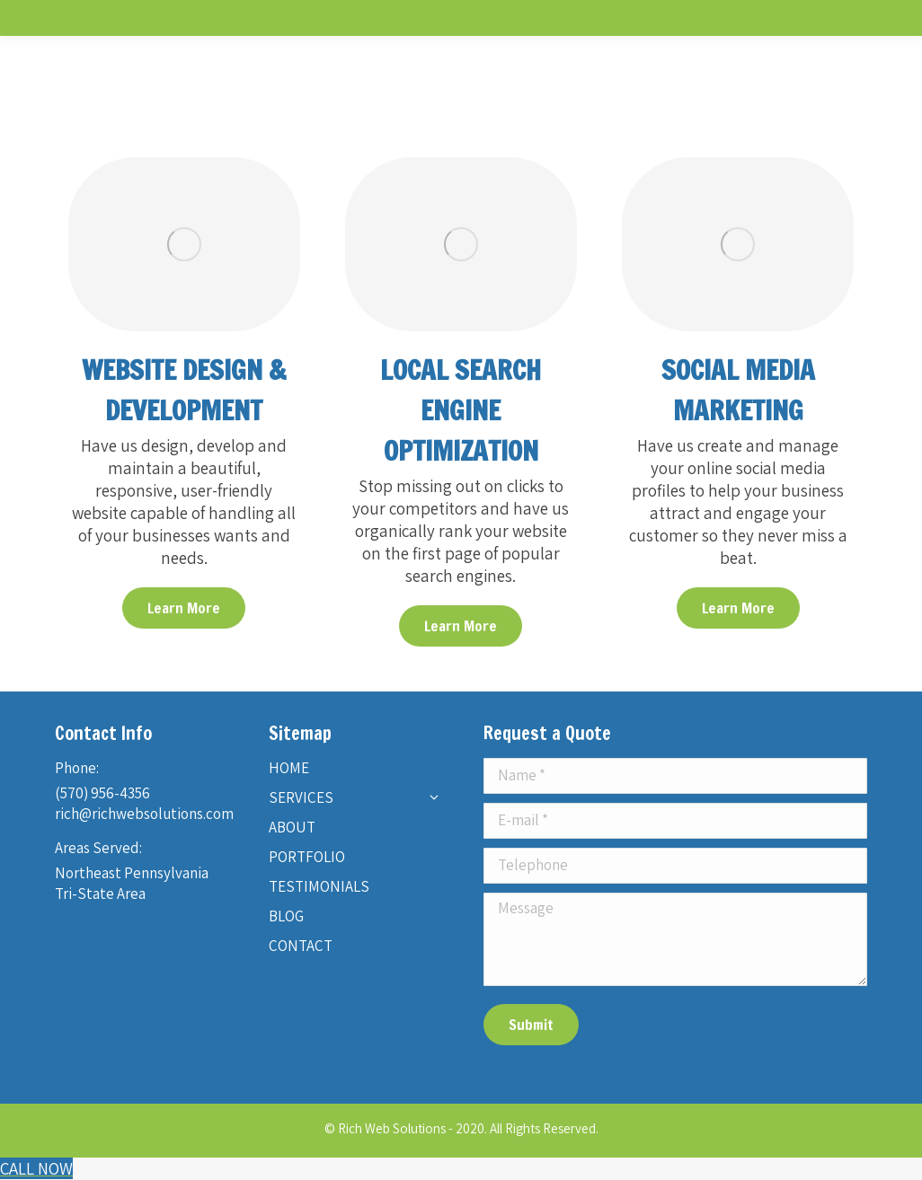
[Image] (184, 244)
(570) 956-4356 (102, 793)
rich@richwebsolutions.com (144, 813)
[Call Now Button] (36, 1168)
